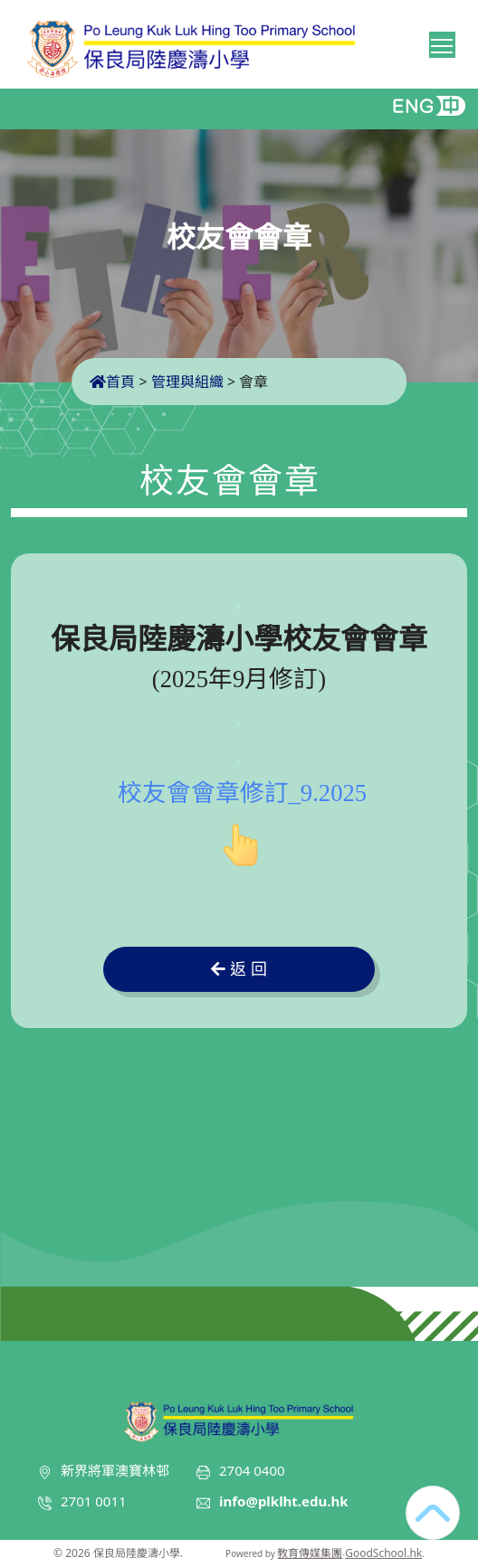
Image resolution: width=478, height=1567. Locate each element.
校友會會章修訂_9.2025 (243, 793)
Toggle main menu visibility (443, 42)
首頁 (112, 382)
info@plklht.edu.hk (284, 1501)
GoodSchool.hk (383, 1553)
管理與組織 (187, 382)
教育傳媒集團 (309, 1553)
